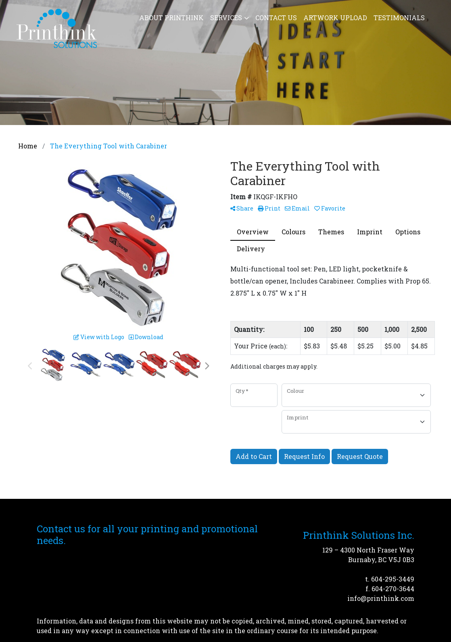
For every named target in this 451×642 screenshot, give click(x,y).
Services (226, 17)
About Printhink (171, 17)
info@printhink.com (380, 598)
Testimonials (399, 17)
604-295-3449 (392, 579)
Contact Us (276, 17)
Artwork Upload (335, 17)
